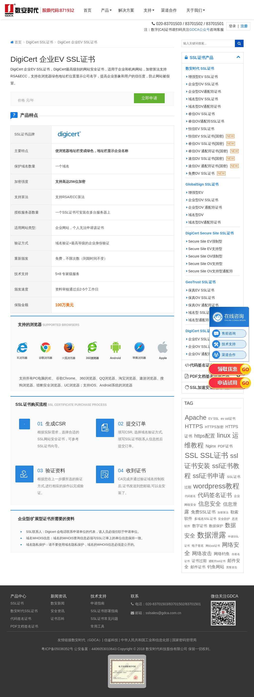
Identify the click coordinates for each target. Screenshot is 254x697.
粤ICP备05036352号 (57, 649)
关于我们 (194, 10)
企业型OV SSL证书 (202, 84)
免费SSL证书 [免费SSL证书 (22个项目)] (203, 512)
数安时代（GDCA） (86, 640)
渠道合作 (169, 10)
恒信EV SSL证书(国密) (210, 136)
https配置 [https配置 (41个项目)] (204, 436)
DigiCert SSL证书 (39, 42)
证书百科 (57, 619)
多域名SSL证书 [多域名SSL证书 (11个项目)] (205, 519)
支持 (148, 10)
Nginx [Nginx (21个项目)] (211, 446)
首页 (88, 10)
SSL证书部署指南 (104, 611)
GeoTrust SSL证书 (201, 282)
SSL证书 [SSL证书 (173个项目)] (214, 455)
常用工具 (97, 626)
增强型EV (194, 192)
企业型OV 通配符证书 (204, 207)
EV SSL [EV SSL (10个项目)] (213, 418)
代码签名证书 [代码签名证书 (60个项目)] (215, 495)
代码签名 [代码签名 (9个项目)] (190, 496)
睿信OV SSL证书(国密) (210, 144)
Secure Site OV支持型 (204, 264)
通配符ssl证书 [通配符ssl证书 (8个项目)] (217, 561)
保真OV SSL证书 (200, 298)
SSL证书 (17, 603)
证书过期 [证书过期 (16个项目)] (199, 561)
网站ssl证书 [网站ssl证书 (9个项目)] (213, 545)
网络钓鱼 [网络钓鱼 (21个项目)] (222, 553)
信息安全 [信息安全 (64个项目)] (209, 504)
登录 (233, 26)
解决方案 (126, 10)
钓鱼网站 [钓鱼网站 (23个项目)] (215, 567)
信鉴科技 (111, 640)
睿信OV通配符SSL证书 (205, 121)
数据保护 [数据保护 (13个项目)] (216, 526)
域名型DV (194, 215)
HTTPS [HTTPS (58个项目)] (194, 426)
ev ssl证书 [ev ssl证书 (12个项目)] (228, 418)
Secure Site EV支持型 (204, 249)
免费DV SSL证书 (205, 173)
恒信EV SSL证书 (200, 129)
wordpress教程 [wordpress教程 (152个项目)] (216, 486)
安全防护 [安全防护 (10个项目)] (224, 519)
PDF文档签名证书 (24, 626)
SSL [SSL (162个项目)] (191, 455)
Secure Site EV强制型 (204, 241)
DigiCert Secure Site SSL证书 (210, 233)
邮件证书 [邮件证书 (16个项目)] (197, 567)
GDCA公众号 (199, 30)
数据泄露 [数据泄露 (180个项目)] (211, 535)
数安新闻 (57, 603)
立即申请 (149, 98)
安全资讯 (57, 611)
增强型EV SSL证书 (202, 77)
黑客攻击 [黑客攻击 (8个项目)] (231, 567)
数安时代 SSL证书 (200, 68)
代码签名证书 (20, 619)
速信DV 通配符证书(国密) (212, 166)
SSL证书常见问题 (104, 619)
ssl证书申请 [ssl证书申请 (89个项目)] (209, 475)
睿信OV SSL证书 (200, 114)
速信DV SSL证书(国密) (210, 158)
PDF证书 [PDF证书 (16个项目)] (225, 446)
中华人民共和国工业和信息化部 (145, 640)
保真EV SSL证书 (200, 290)
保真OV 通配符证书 (202, 305)
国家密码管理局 (184, 640)
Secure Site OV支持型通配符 (209, 271)
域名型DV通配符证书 (203, 106)
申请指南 (97, 603)
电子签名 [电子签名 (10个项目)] (198, 545)
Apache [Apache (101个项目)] (195, 417)
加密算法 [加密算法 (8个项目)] (223, 512)
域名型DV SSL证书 (202, 99)
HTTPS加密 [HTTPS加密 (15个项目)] (214, 427)
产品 (105, 10)
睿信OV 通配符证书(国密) (212, 151)
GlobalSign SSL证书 (202, 184)
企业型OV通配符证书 (203, 92)
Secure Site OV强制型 (204, 256)
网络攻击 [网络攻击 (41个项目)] (202, 553)
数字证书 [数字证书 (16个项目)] (199, 526)
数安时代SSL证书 (24, 611)
